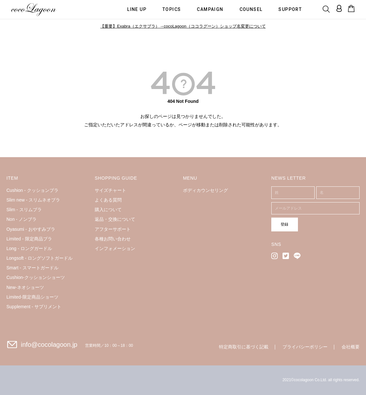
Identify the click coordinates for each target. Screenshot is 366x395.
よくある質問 (108, 199)
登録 (281, 224)
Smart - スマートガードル (32, 267)
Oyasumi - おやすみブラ (30, 229)
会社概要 (351, 346)
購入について (108, 209)
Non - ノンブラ (21, 219)
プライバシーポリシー (305, 346)
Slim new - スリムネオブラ (33, 199)
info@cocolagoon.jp (49, 344)
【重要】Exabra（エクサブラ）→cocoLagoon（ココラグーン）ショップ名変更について (183, 26)
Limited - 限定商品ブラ (29, 238)
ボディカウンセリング (205, 190)
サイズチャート (110, 190)
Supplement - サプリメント (33, 306)
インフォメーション (115, 248)
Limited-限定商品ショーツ (32, 297)
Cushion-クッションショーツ (35, 277)
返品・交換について (115, 219)
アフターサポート (113, 229)
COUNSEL (251, 9)
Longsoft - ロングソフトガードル (39, 258)
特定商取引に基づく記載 (243, 346)
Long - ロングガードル (29, 248)
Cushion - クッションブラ (32, 190)
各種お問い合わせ (113, 238)
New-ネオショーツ (25, 287)
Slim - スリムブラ (24, 209)
